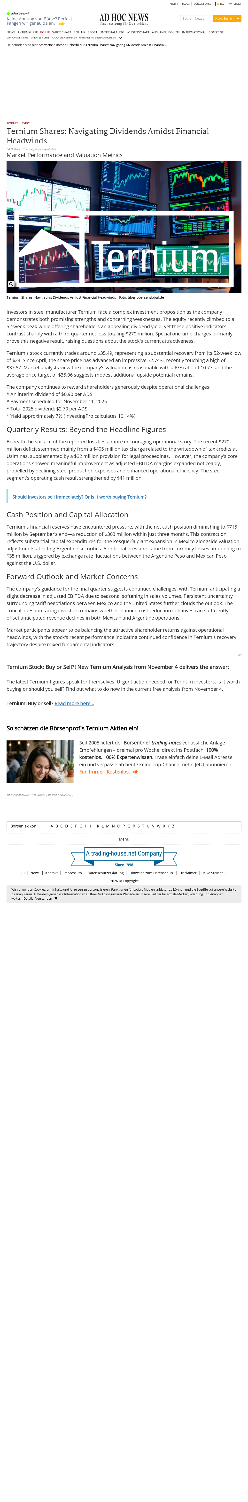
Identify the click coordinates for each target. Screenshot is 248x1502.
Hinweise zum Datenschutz (152, 873)
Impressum (72, 873)
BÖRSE (45, 32)
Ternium (13, 123)
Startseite (46, 45)
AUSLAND (159, 32)
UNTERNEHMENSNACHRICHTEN (97, 37)
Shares (25, 123)
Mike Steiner (212, 873)
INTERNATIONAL (194, 32)
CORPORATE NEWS (17, 37)
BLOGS (186, 3)
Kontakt (51, 873)
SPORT (92, 32)
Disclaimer (188, 873)
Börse (60, 45)
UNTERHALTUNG (112, 32)
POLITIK (79, 32)
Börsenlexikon (23, 826)
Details (28, 898)
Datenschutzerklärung (106, 873)
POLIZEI (174, 32)
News (35, 873)
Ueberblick (75, 45)
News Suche (223, 18)
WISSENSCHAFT (138, 32)
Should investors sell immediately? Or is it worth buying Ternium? (79, 497)
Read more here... (74, 703)
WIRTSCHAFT (61, 32)
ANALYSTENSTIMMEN (64, 37)
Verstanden (43, 898)
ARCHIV (174, 3)
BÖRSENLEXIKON (203, 3)
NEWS (11, 32)
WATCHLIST (235, 3)
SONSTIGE (216, 32)
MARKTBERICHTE (40, 37)
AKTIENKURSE (28, 32)
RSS (220, 3)
